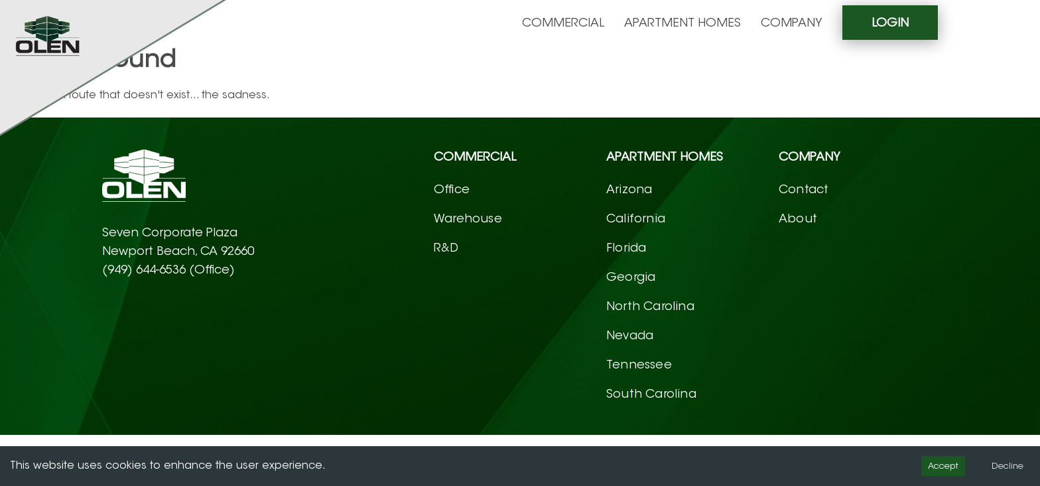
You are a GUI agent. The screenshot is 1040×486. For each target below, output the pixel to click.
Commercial (563, 23)
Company (791, 23)
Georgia (630, 277)
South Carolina (651, 393)
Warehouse (468, 218)
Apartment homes (682, 23)
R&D (446, 247)
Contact (803, 189)
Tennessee (639, 364)
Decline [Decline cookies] (1007, 465)
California (635, 218)
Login (890, 22)
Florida (626, 247)
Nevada (629, 335)
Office (452, 189)
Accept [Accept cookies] (943, 465)
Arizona (629, 189)
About (798, 218)
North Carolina (650, 306)
